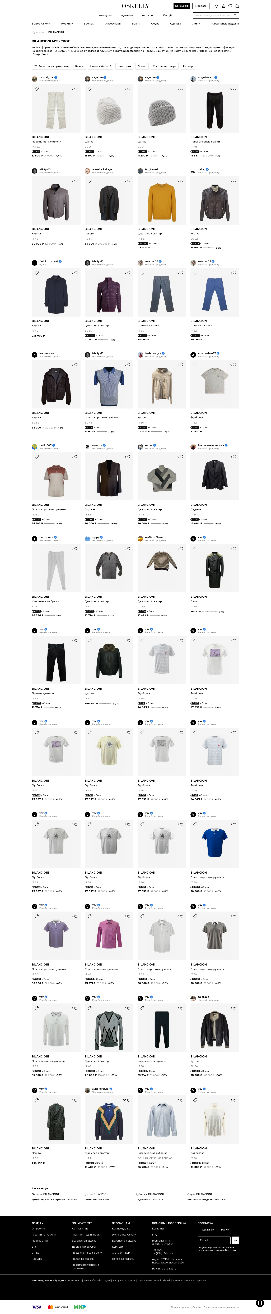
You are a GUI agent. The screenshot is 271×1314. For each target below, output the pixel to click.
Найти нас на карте (164, 1268)
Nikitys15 (44, 169)
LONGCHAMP (145, 1280)
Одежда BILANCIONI (45, 1194)
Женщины (105, 15)
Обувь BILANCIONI (199, 1194)
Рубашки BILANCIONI (150, 1194)
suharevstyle (100, 1088)
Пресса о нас (40, 1240)
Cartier (132, 1280)
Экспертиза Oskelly (124, 1234)
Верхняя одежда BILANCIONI (206, 1199)
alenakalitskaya (102, 169)
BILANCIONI (40, 137)
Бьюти (136, 23)
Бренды (89, 23)
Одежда (175, 23)
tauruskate (46, 537)
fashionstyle (153, 353)
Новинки (67, 23)
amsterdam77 (207, 353)
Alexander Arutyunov (183, 1280)
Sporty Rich (203, 1280)
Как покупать (80, 1228)
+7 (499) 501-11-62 (162, 1253)
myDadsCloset (154, 537)
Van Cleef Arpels (92, 1280)
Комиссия (118, 1246)
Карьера (37, 1258)
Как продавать (121, 1228)
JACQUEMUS (119, 1280)
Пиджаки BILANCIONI (150, 1199)
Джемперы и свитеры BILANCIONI (54, 1199)
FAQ (154, 1234)
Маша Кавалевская (211, 445)
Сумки (196, 23)
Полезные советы (83, 1258)
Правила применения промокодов (85, 1266)
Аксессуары (113, 23)
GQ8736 (97, 77)
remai (148, 445)
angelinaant (206, 77)
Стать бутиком (121, 1252)
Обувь (155, 23)
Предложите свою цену (87, 1252)
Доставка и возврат (84, 1246)
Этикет (36, 1252)
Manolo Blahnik (162, 1280)
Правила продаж (180, 1307)
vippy (95, 537)
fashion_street (48, 261)
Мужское (38, 32)
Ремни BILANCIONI (96, 1199)
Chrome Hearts (73, 1280)
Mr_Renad (151, 169)
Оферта (196, 1307)
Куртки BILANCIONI (96, 1194)
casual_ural (46, 77)
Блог (35, 1246)
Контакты (158, 1228)
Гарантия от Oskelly (44, 1234)
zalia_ (201, 169)
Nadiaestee (46, 353)
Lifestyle (167, 15)
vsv (200, 537)
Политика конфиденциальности (221, 1307)
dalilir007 (45, 445)
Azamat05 (151, 261)
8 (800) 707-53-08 (163, 1244)
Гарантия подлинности (86, 1234)
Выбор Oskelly (41, 23)
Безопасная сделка (84, 1240)
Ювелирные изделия (225, 23)
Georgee (203, 997)
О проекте (38, 1228)
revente (97, 445)
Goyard (107, 1280)
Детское (147, 15)
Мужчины (126, 15)
